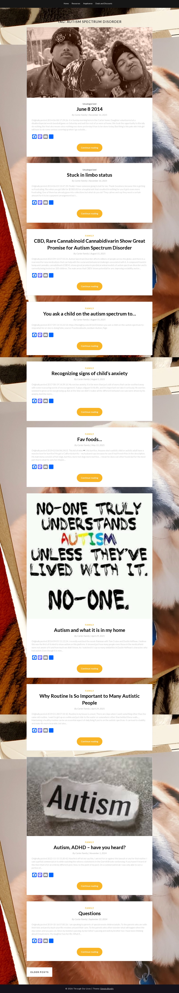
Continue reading (89, 147)
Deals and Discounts (104, 3)
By (80, 114)
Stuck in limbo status (89, 175)
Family (89, 235)
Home (66, 3)
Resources (76, 3)
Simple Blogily (107, 989)
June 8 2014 (89, 109)
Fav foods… (89, 439)
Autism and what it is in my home (89, 630)
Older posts (39, 972)
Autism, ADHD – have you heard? (90, 847)
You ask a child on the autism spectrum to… (89, 313)
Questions (89, 913)
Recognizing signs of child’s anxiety (89, 373)
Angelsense (87, 3)
